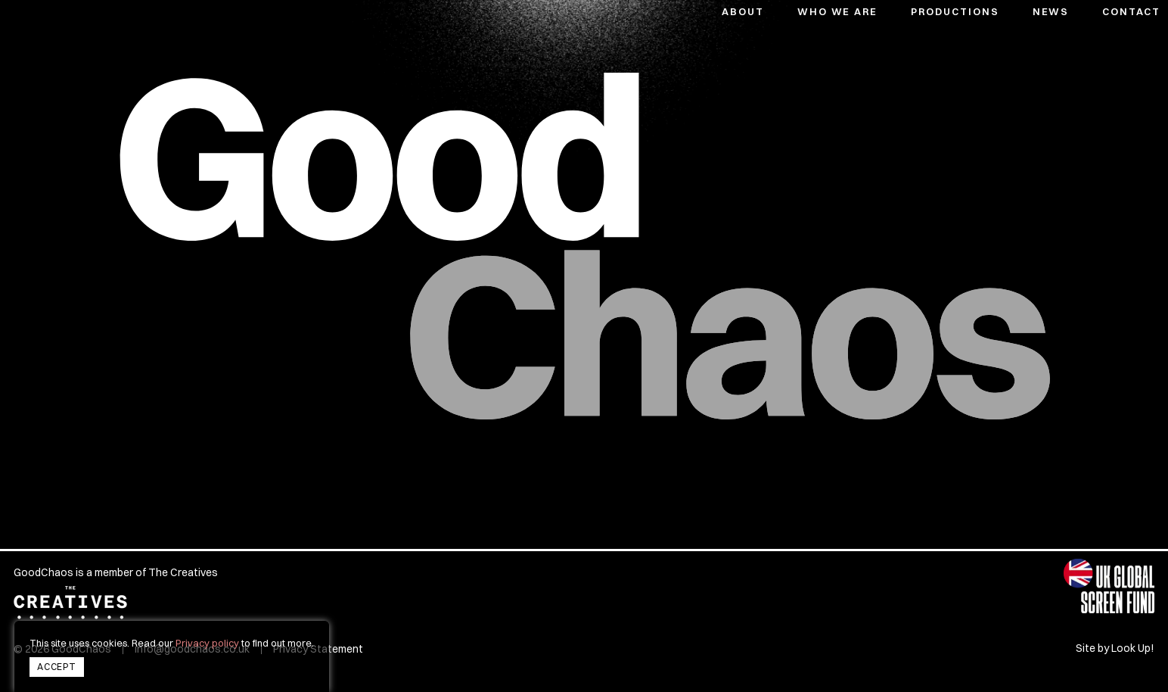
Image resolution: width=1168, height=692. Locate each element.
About (743, 11)
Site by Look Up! (1115, 648)
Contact (1131, 11)
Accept (56, 666)
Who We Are (837, 11)
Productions (955, 11)
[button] (941, 8)
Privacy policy (207, 643)
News (1051, 11)
